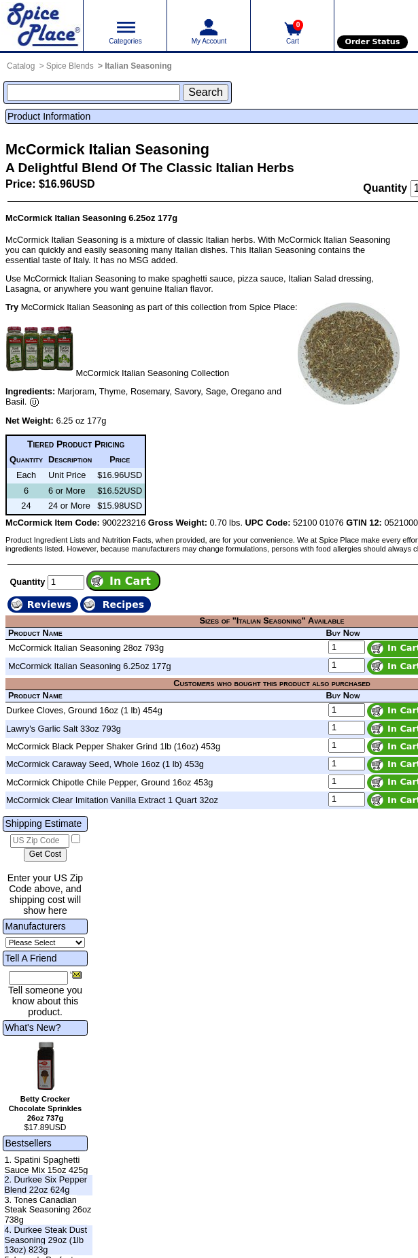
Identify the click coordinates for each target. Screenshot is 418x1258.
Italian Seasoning (138, 66)
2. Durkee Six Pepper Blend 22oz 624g (45, 1184)
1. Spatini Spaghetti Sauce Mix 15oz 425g (46, 1165)
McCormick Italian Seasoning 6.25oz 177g (89, 666)
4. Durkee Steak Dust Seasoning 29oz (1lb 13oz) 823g (45, 1240)
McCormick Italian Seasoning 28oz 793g (86, 648)
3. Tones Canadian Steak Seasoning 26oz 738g (47, 1210)
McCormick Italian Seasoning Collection (152, 373)
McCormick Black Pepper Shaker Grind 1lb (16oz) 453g (113, 746)
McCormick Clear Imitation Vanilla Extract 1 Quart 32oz (112, 800)
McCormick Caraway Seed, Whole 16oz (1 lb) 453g (105, 764)
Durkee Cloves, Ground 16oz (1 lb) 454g (84, 710)
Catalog (21, 66)
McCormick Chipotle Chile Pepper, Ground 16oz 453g (109, 782)
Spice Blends (70, 66)
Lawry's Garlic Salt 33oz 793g (63, 729)
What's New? (32, 1027)
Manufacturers (35, 926)
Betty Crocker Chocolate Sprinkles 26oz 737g (45, 1108)
